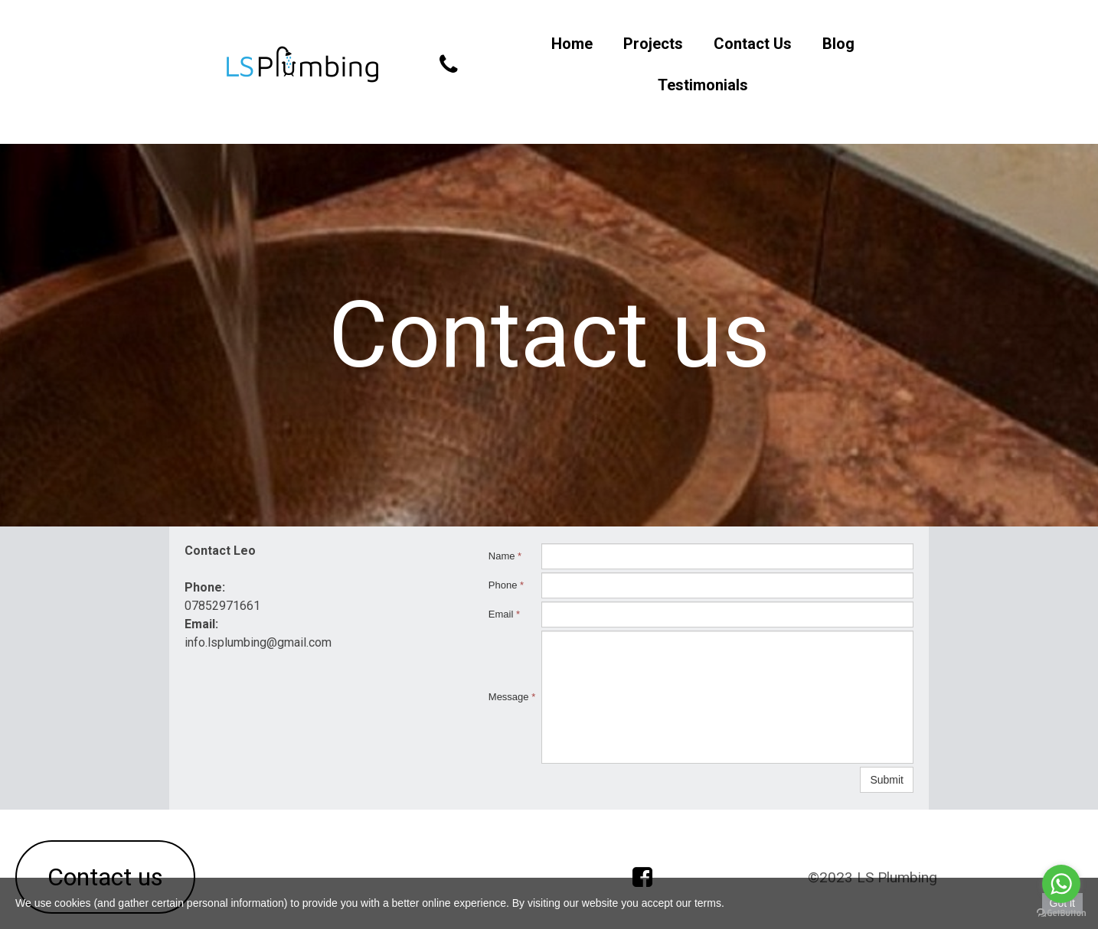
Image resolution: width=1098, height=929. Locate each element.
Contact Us (753, 43)
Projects (653, 43)
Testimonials (703, 85)
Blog (838, 43)
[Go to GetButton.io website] (1061, 913)
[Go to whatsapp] (1061, 884)
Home (572, 43)
